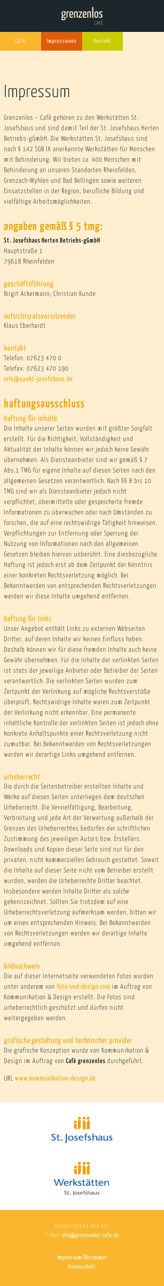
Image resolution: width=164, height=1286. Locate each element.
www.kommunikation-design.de (55, 1078)
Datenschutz (82, 1267)
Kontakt (102, 41)
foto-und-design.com (84, 987)
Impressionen (62, 41)
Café (20, 41)
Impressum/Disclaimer (82, 1258)
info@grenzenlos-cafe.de (90, 1235)
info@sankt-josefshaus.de (38, 379)
